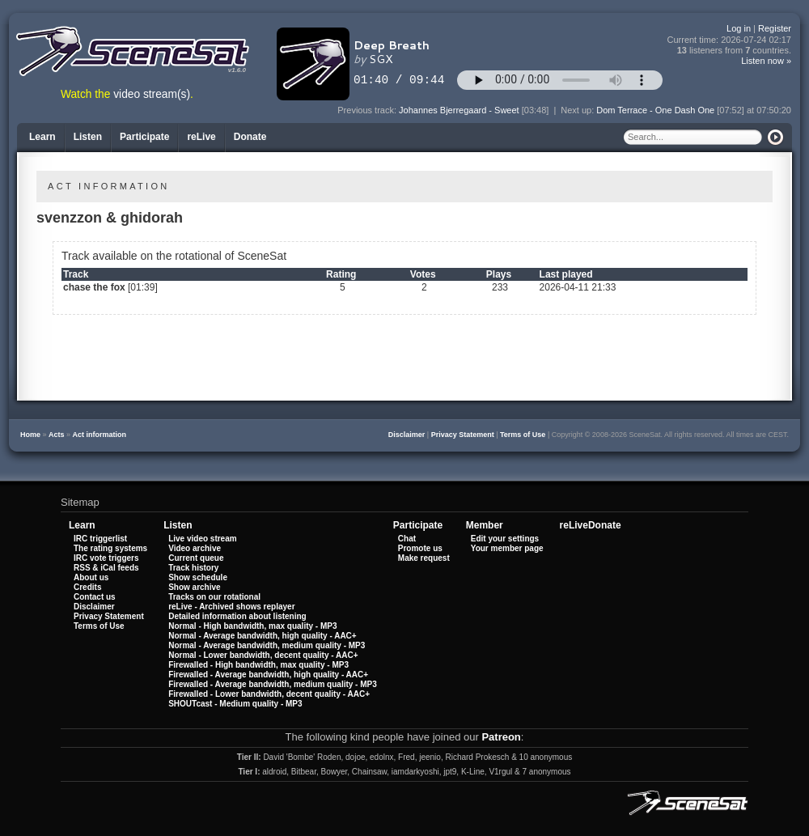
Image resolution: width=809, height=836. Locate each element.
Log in (738, 28)
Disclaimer (407, 435)
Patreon (500, 737)
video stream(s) (151, 94)
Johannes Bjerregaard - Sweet (459, 110)
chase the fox (94, 287)
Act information (100, 435)
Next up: (578, 110)
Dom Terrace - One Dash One (655, 110)
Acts (57, 435)
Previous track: (368, 110)
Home (30, 435)
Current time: (729, 40)
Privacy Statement (462, 435)
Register (774, 28)
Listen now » (766, 61)
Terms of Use (522, 435)
